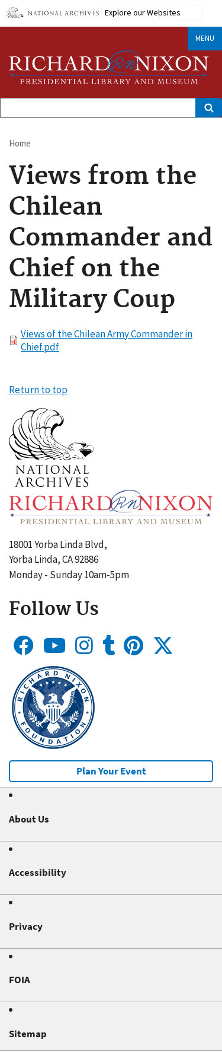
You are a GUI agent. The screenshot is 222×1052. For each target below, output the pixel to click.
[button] (51, 483)
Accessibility (37, 872)
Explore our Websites (143, 12)
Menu (204, 38)
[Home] (109, 67)
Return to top (38, 389)
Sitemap (28, 1033)
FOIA (19, 979)
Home (20, 143)
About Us (29, 818)
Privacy (26, 926)
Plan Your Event (111, 770)
